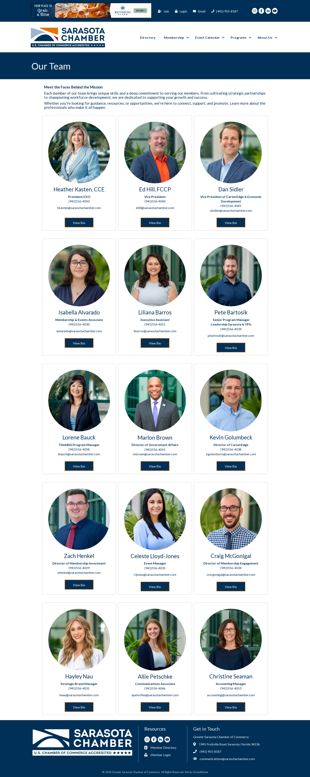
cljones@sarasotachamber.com (155, 574)
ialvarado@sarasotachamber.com (79, 331)
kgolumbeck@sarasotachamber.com (231, 454)
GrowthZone (200, 772)
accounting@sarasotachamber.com (231, 695)
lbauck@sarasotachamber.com (79, 454)
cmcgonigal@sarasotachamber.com (231, 574)
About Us (265, 37)
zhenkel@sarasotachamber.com (79, 572)
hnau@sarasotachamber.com (79, 695)
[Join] (162, 11)
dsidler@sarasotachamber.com (231, 210)
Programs (239, 37)
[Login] (180, 11)
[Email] (198, 11)
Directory (148, 37)
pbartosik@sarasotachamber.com (231, 335)
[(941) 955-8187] (223, 11)
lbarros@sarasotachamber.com (155, 331)
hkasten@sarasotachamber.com (79, 208)
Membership (174, 37)
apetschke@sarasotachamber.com (155, 695)
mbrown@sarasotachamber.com (155, 454)
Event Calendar (207, 37)
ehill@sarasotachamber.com (155, 208)
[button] (79, 222)
